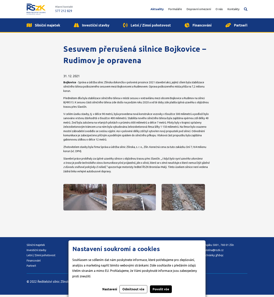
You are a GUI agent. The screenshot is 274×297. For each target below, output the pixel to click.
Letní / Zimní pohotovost (41, 257)
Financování (34, 262)
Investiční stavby (36, 252)
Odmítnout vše (133, 289)
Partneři (31, 267)
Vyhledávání (245, 9)
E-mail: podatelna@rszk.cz (208, 252)
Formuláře (175, 9)
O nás (219, 9)
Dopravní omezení (198, 9)
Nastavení (109, 289)
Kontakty (233, 9)
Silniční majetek (36, 247)
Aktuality (157, 9)
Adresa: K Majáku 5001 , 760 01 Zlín (213, 247)
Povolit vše (161, 289)
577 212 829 (63, 11)
